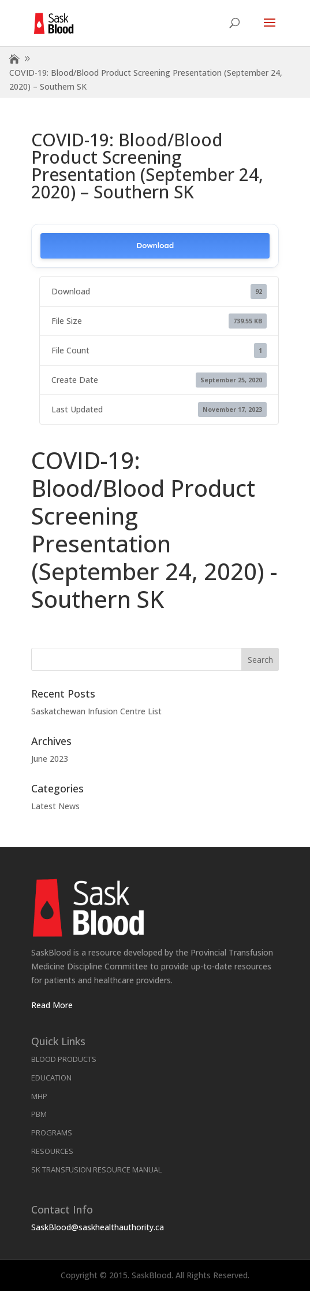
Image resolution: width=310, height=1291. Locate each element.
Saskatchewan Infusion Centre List (96, 711)
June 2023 (49, 758)
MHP (39, 1096)
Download (155, 245)
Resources (52, 1151)
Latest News (55, 806)
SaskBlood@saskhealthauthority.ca (97, 1227)
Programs (51, 1132)
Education (51, 1077)
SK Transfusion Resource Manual (96, 1169)
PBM (39, 1114)
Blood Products (63, 1059)
